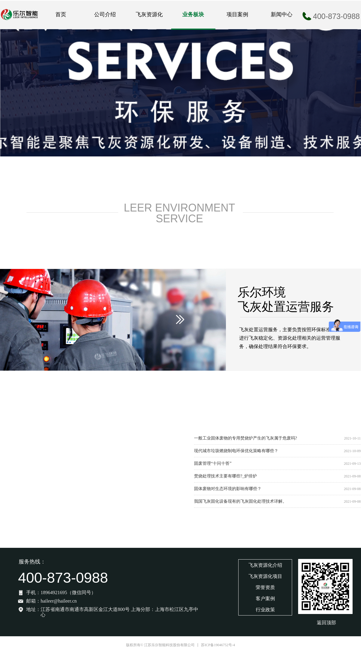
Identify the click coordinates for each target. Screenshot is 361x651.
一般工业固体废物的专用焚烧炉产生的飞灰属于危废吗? (245, 438)
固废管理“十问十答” (212, 463)
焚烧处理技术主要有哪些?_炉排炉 (225, 476)
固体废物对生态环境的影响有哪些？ (227, 488)
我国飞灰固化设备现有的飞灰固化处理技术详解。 (240, 501)
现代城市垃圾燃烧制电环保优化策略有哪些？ (236, 451)
